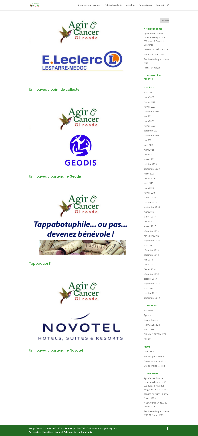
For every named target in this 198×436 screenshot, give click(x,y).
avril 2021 (148, 145)
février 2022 (149, 125)
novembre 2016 (151, 235)
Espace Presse (145, 5)
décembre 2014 (151, 254)
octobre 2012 (150, 293)
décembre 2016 (151, 231)
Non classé (149, 329)
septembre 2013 (152, 283)
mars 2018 (149, 211)
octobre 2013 (150, 278)
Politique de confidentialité (78, 432)
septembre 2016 (152, 240)
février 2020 (149, 178)
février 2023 (149, 106)
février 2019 (149, 192)
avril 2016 (148, 245)
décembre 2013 (151, 274)
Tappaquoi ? (40, 263)
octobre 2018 (150, 202)
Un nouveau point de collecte (54, 89)
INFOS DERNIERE (152, 324)
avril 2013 (148, 288)
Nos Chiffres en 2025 (154, 54)
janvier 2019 (150, 197)
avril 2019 (148, 183)
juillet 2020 (149, 173)
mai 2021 (148, 140)
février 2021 (149, 154)
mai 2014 (148, 264)
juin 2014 (148, 259)
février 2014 (149, 269)
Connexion (149, 351)
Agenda (147, 315)
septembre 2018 (152, 207)
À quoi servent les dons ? (89, 5)
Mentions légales (52, 432)
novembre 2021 (151, 135)
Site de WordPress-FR (154, 365)
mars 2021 (149, 149)
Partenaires (35, 432)
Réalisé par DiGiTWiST (76, 428)
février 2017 (149, 221)
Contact (160, 5)
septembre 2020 (152, 168)
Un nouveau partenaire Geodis (55, 176)
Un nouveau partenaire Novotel (56, 350)
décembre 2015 (151, 250)
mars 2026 (149, 97)
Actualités (130, 5)
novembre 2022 (151, 111)
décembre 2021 (151, 130)
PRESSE (147, 339)
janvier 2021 (150, 159)
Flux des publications (154, 356)
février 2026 (149, 102)
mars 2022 (149, 121)
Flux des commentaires (155, 361)
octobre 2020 (150, 164)
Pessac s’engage (152, 67)
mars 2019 (149, 188)
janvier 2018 (150, 216)
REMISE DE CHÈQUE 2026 (156, 49)
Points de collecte (113, 5)
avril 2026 (148, 92)
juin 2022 (148, 116)
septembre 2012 (152, 297)
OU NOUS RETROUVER (155, 334)
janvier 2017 (150, 226)
